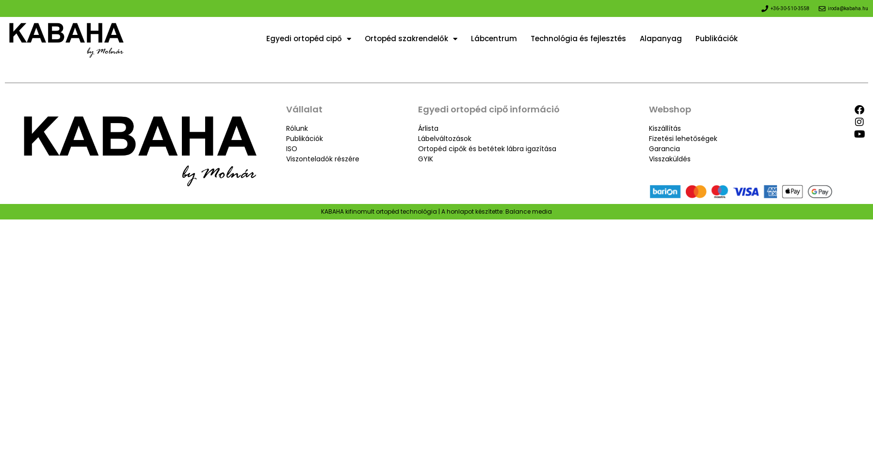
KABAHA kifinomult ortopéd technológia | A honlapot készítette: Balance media (436, 211)
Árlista (428, 128)
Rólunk (297, 128)
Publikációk (716, 38)
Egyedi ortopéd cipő (308, 39)
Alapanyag (661, 38)
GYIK (425, 159)
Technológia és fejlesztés (578, 38)
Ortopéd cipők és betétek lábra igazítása (487, 149)
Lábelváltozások (444, 138)
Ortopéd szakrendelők (411, 39)
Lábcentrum (494, 38)
